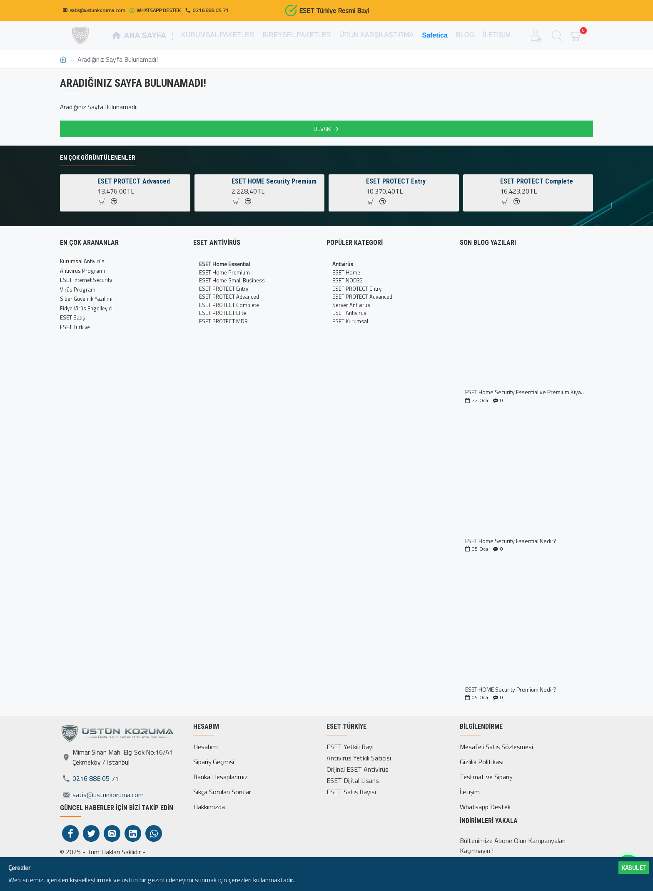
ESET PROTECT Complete (536, 181)
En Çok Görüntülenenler (97, 157)
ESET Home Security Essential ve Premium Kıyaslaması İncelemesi (526, 392)
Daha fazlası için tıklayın (327, 880)
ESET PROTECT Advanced (133, 181)
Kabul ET (634, 867)
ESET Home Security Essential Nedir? (510, 541)
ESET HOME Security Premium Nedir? (510, 689)
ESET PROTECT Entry (396, 181)
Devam (322, 128)
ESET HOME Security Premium (274, 181)
